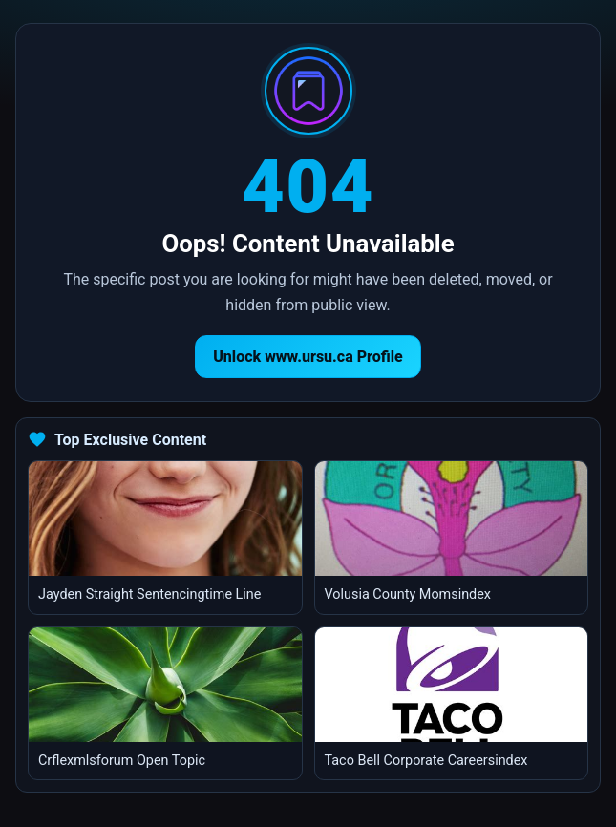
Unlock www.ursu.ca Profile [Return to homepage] (308, 357)
